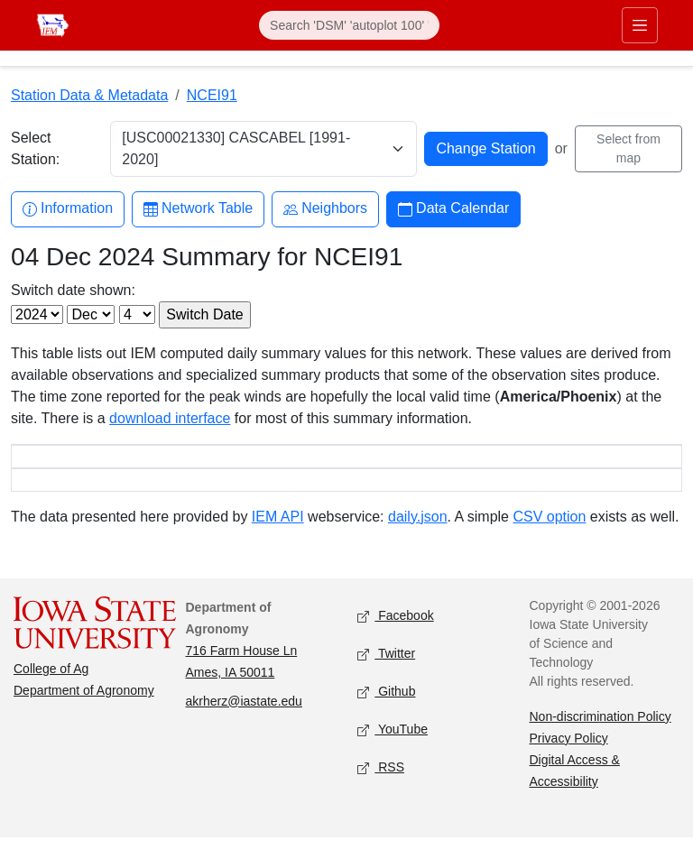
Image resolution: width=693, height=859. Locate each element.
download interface (169, 418)
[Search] (349, 25)
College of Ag (51, 690)
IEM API (278, 538)
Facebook (395, 637)
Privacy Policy (569, 760)
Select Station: (35, 148)
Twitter (386, 675)
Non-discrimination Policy (600, 738)
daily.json (418, 538)
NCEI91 (212, 95)
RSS (380, 789)
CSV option (549, 538)
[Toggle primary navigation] (640, 25)
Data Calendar (453, 209)
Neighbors (325, 209)
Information (68, 209)
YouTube (392, 751)
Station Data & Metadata (89, 95)
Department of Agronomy (84, 712)
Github (386, 713)
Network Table (198, 209)
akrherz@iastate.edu (244, 723)
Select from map (628, 148)
